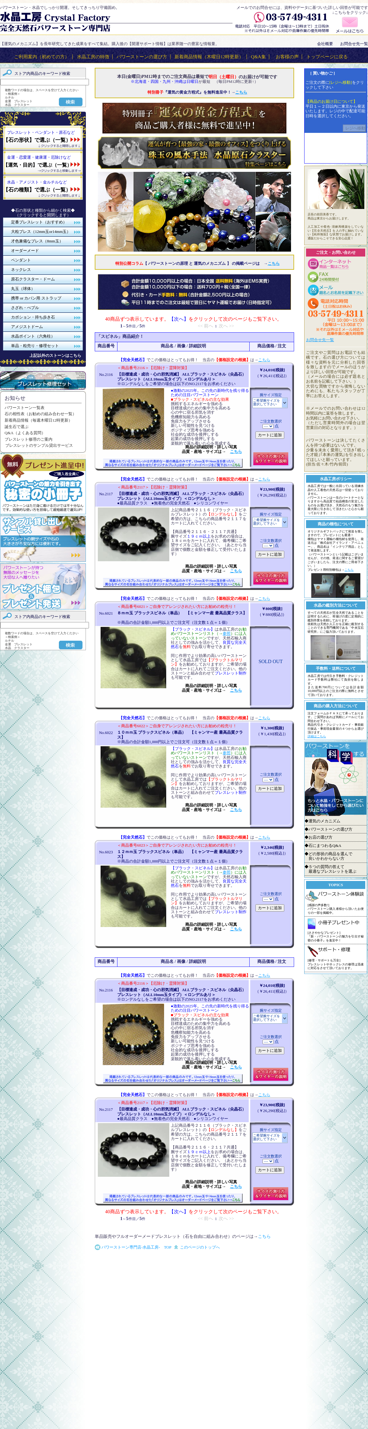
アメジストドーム (27, 326)
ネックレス (21, 269)
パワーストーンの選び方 (142, 56)
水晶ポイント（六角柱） (33, 336)
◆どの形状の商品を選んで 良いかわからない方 (328, 856)
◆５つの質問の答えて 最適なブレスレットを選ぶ (330, 869)
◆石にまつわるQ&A (323, 845)
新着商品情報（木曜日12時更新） (208, 56)
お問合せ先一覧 (354, 43)
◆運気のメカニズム (322, 821)
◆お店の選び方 (318, 837)
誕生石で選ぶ (17, 426)
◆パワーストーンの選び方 (328, 829)
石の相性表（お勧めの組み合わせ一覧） (40, 413)
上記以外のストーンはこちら (55, 355)
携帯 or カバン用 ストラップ (36, 298)
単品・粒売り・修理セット (35, 345)
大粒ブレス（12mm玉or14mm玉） (41, 231)
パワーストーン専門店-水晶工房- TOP (136, 1247)
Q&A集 (258, 56)
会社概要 (325, 43)
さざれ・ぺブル (25, 307)
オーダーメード (25, 250)
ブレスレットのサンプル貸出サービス (39, 445)
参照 (227, 633)
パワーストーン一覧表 (24, 407)
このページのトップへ (200, 1247)
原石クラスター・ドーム (33, 279)
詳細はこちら (317, 736)
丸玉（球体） (23, 288)
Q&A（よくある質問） (25, 433)
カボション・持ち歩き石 (33, 317)
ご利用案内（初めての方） (41, 56)
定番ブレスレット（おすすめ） (39, 222)
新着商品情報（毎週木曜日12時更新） (38, 420)
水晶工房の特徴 (93, 56)
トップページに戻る (327, 56)
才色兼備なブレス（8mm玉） (37, 241)
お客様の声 (287, 56)
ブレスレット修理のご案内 (28, 439)
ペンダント (21, 260)
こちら (264, 359)
